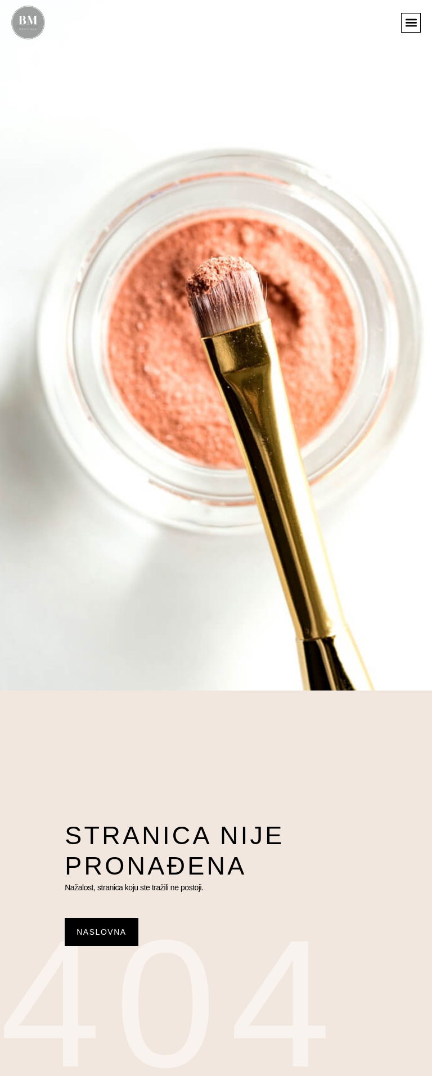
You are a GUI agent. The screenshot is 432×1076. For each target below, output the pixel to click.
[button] (411, 23)
